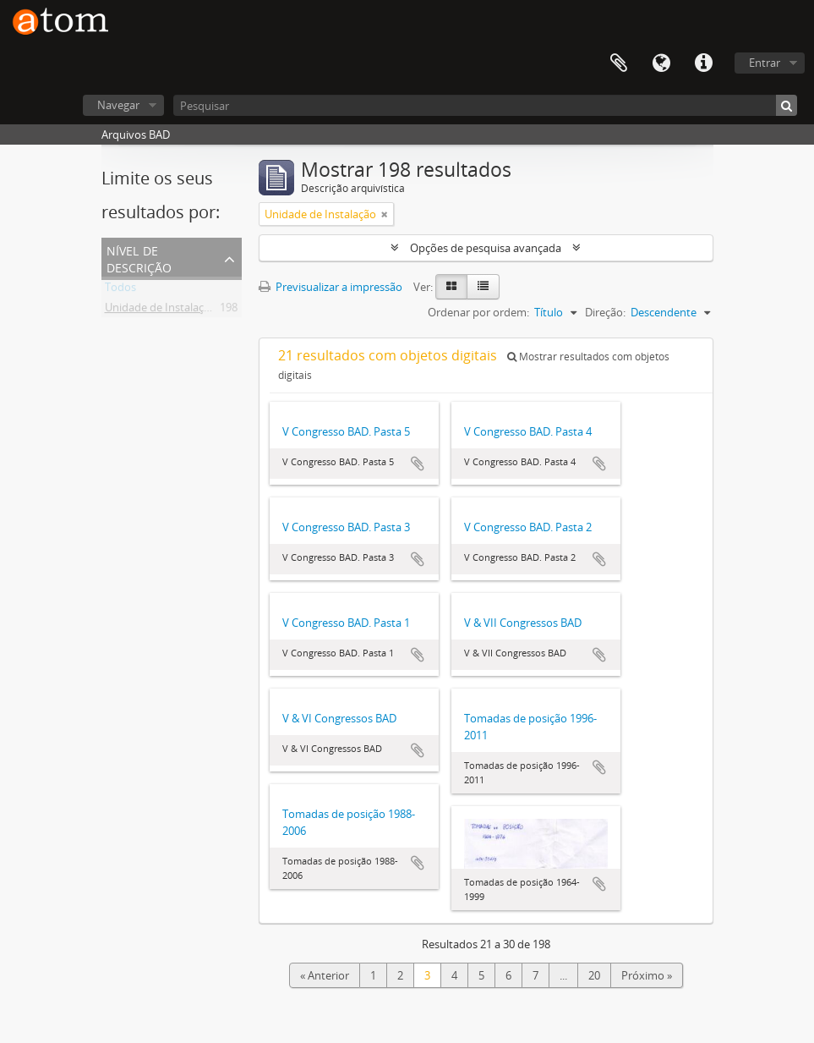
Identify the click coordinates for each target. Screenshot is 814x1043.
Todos (120, 290)
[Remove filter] (384, 214)
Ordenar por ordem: (478, 312)
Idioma (661, 63)
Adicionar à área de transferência (417, 463)
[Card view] (451, 286)
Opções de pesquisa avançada (485, 247)
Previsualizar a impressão (330, 286)
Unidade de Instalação (160, 310)
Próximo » (646, 975)
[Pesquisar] (485, 105)
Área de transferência (619, 63)
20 (594, 975)
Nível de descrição (139, 257)
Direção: (605, 312)
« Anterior (324, 975)
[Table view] (483, 286)
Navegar (118, 105)
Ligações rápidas (703, 63)
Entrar (764, 62)
